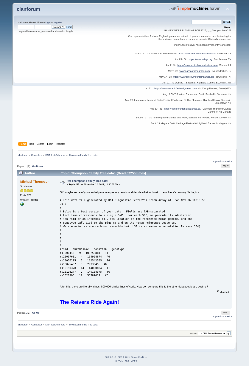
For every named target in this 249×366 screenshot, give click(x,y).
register (58, 22)
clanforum (28, 9)
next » (228, 161)
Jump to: (194, 333)
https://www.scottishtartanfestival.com (197, 65)
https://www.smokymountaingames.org (194, 76)
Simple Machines (139, 357)
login (48, 22)
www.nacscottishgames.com (194, 71)
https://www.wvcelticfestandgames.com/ (175, 88)
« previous (219, 161)
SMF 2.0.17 (110, 357)
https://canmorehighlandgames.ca (182, 108)
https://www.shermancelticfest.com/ (197, 53)
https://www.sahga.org (200, 59)
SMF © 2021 (124, 357)
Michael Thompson (35, 181)
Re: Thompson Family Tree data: (87, 180)
